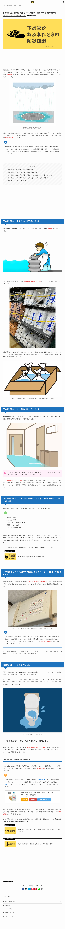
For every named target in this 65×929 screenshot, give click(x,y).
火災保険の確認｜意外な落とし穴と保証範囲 (31, 556)
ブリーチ (14, 784)
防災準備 (33, 905)
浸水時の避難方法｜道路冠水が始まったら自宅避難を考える (36, 844)
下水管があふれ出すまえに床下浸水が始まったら (22, 169)
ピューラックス (42, 779)
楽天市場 (33, 799)
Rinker (27, 796)
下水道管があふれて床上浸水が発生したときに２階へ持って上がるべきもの (30, 175)
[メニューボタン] (2, 2)
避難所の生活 (9, 912)
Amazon (24, 799)
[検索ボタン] (63, 2)
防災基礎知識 (33, 902)
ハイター (8, 784)
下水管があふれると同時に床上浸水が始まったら (22, 172)
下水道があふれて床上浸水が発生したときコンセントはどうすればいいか (30, 178)
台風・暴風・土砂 (32, 15)
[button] (23, 889)
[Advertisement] (32, 57)
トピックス (9, 916)
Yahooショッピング (44, 799)
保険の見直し (9, 908)
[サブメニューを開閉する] (61, 902)
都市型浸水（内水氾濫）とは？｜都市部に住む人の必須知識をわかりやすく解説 (39, 830)
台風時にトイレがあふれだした (17, 180)
